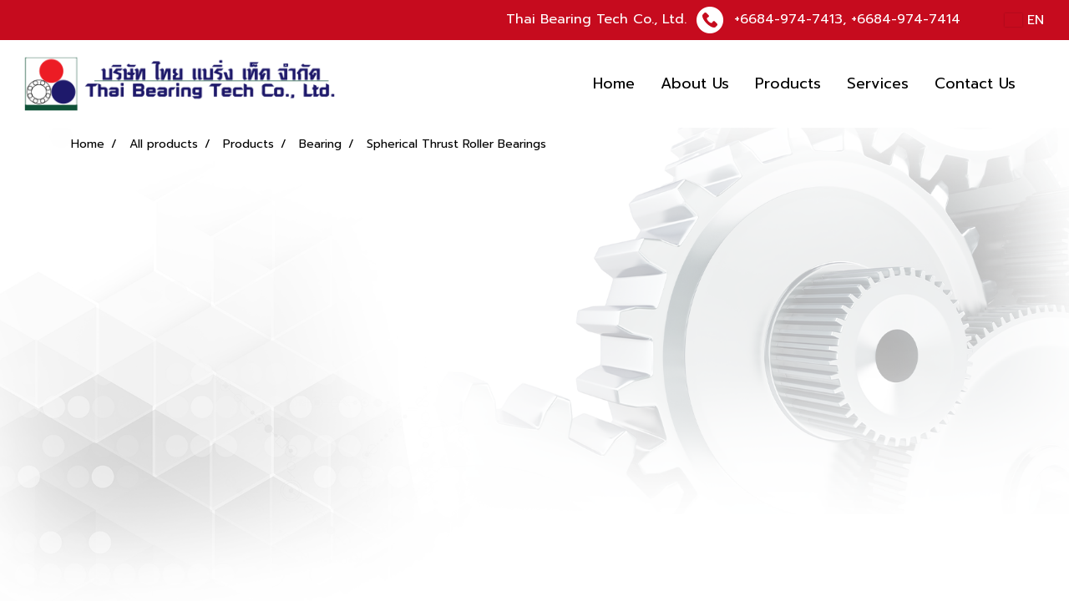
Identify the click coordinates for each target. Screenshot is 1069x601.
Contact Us (975, 83)
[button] (1043, 84)
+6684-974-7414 (905, 19)
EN (1024, 20)
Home (614, 83)
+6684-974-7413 (788, 19)
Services (878, 83)
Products (788, 83)
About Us (695, 83)
